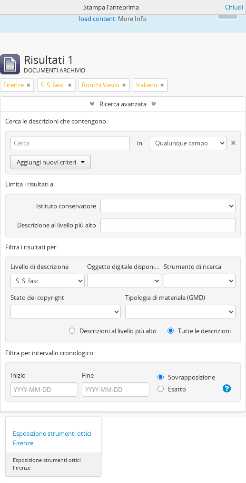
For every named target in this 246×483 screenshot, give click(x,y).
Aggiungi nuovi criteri (51, 162)
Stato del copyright (37, 297)
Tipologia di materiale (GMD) (165, 297)
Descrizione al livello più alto (56, 225)
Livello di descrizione (39, 266)
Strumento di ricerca (192, 266)
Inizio (18, 375)
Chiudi (234, 7)
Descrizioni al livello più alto (113, 331)
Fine (88, 375)
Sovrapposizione (186, 377)
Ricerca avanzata (123, 104)
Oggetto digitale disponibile (124, 266)
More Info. (133, 18)
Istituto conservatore (66, 206)
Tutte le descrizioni (199, 331)
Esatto (171, 389)
